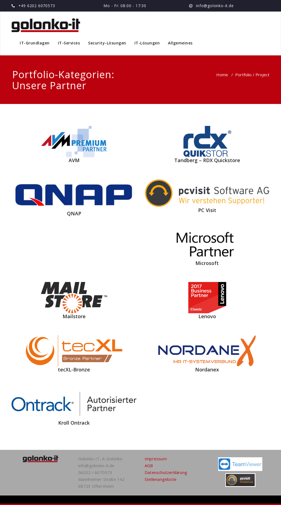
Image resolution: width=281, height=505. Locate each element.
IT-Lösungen (147, 43)
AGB (149, 465)
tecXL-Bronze (74, 369)
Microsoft (207, 263)
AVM (74, 160)
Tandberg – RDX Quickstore (207, 160)
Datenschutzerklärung (166, 472)
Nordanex (207, 369)
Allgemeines (180, 43)
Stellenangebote (160, 479)
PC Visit (207, 210)
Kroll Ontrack (74, 422)
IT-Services (69, 43)
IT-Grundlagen (35, 43)
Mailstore (74, 316)
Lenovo (207, 316)
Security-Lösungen (107, 43)
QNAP (74, 213)
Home (222, 74)
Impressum (156, 458)
